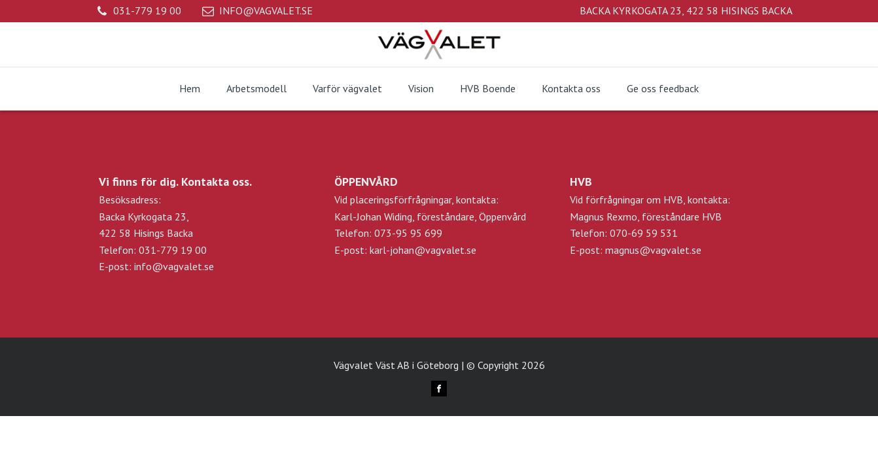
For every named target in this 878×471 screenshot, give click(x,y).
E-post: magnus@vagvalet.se (635, 249)
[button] (139, 11)
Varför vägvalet (347, 88)
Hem (189, 88)
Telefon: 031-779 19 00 (153, 249)
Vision (421, 88)
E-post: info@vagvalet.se (156, 266)
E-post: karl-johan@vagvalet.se (405, 249)
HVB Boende (488, 88)
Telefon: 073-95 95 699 (388, 232)
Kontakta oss (571, 88)
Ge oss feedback (663, 88)
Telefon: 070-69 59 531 (624, 232)
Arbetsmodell (256, 88)
